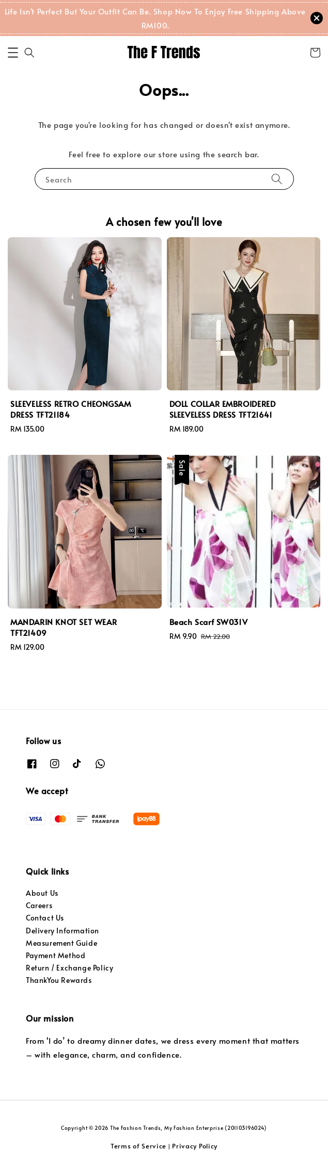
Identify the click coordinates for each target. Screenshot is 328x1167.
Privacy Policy (194, 1145)
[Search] (276, 179)
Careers (39, 905)
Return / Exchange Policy (69, 968)
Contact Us (45, 918)
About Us (42, 893)
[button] (13, 52)
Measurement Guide (61, 943)
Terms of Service (138, 1145)
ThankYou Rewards (59, 980)
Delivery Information (62, 930)
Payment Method (55, 955)
